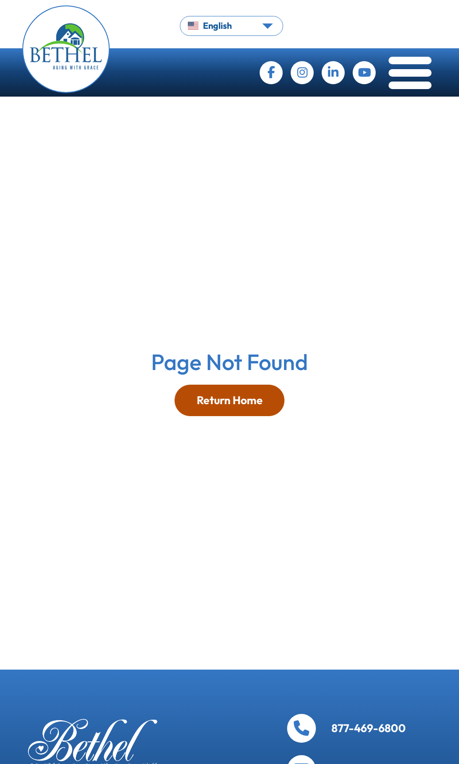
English (210, 25)
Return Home (230, 400)
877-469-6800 (368, 728)
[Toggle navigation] (410, 75)
